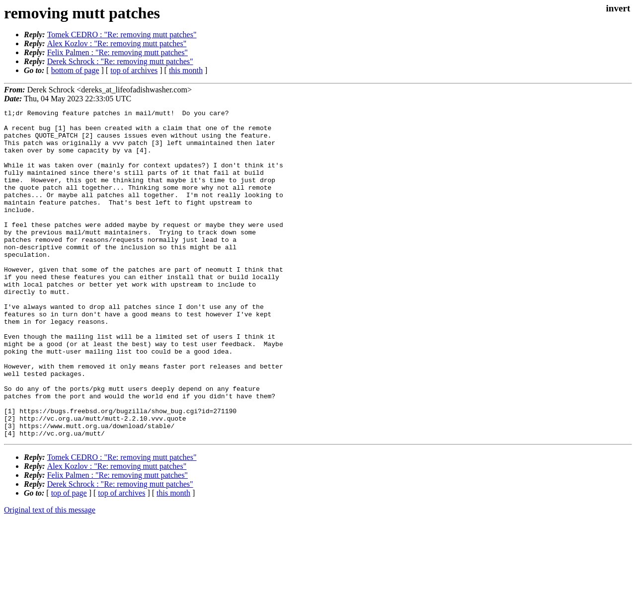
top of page (69, 558)
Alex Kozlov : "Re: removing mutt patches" (117, 43)
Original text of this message (49, 575)
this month (186, 70)
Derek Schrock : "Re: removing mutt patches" (120, 61)
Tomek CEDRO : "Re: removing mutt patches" (122, 34)
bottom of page (75, 70)
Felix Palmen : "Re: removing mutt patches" (117, 52)
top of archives (134, 70)
